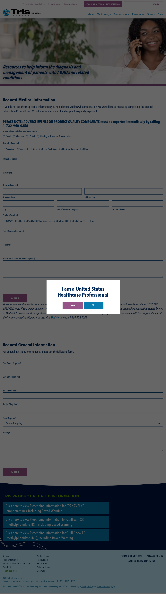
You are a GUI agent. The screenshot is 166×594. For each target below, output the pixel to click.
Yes (72, 305)
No (94, 305)
